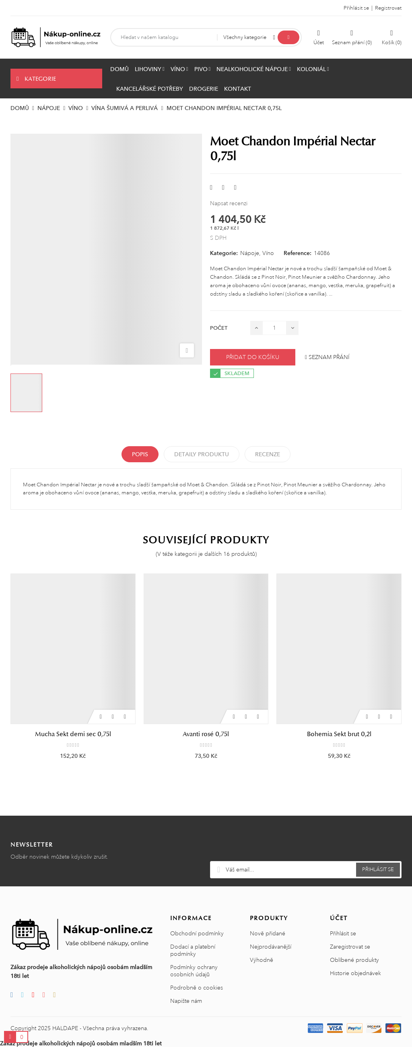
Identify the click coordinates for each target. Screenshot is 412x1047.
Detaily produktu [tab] (201, 454)
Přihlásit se (343, 933)
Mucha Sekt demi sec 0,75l (73, 734)
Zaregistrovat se (350, 946)
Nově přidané (267, 933)
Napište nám (186, 1000)
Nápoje (249, 253)
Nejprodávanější (270, 946)
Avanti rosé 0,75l (206, 734)
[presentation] (306, 841)
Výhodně (261, 959)
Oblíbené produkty (354, 959)
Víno (268, 253)
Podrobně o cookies (196, 987)
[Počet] (274, 328)
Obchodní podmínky (197, 933)
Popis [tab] (140, 454)
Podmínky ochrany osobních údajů (194, 970)
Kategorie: (224, 253)
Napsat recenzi (228, 203)
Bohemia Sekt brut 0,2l (339, 734)
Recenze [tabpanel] (267, 454)
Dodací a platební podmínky (192, 950)
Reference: (297, 253)
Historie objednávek (355, 973)
